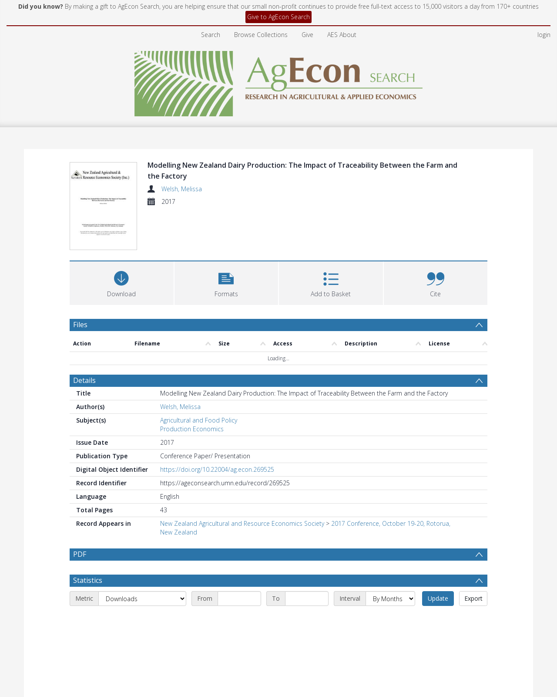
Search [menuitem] (210, 34)
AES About (341, 34)
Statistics (87, 601)
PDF (79, 554)
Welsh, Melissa (181, 189)
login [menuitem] (543, 34)
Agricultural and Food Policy (198, 420)
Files (80, 324)
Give (307, 34)
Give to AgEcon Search (278, 17)
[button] (226, 282)
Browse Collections (261, 34)
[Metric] (142, 619)
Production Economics (192, 429)
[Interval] (390, 619)
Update (438, 619)
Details (84, 380)
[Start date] (239, 619)
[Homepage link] (278, 81)
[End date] (307, 619)
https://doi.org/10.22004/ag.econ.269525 (217, 469)
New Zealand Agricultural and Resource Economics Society (242, 523)
